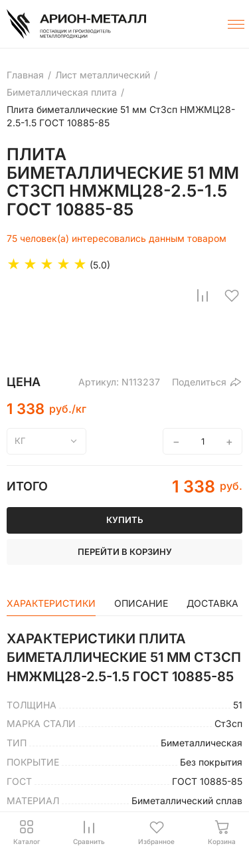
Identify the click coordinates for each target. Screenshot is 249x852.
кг (20, 440)
